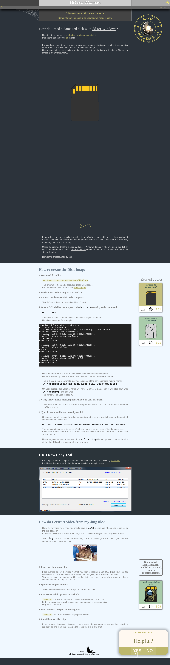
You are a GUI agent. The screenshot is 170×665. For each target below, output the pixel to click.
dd (67, 38)
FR (168, 8)
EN (161, 8)
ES (165, 8)
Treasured (47, 606)
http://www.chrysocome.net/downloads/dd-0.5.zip (65, 280)
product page (80, 287)
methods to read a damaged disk (81, 35)
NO (149, 657)
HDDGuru (115, 468)
